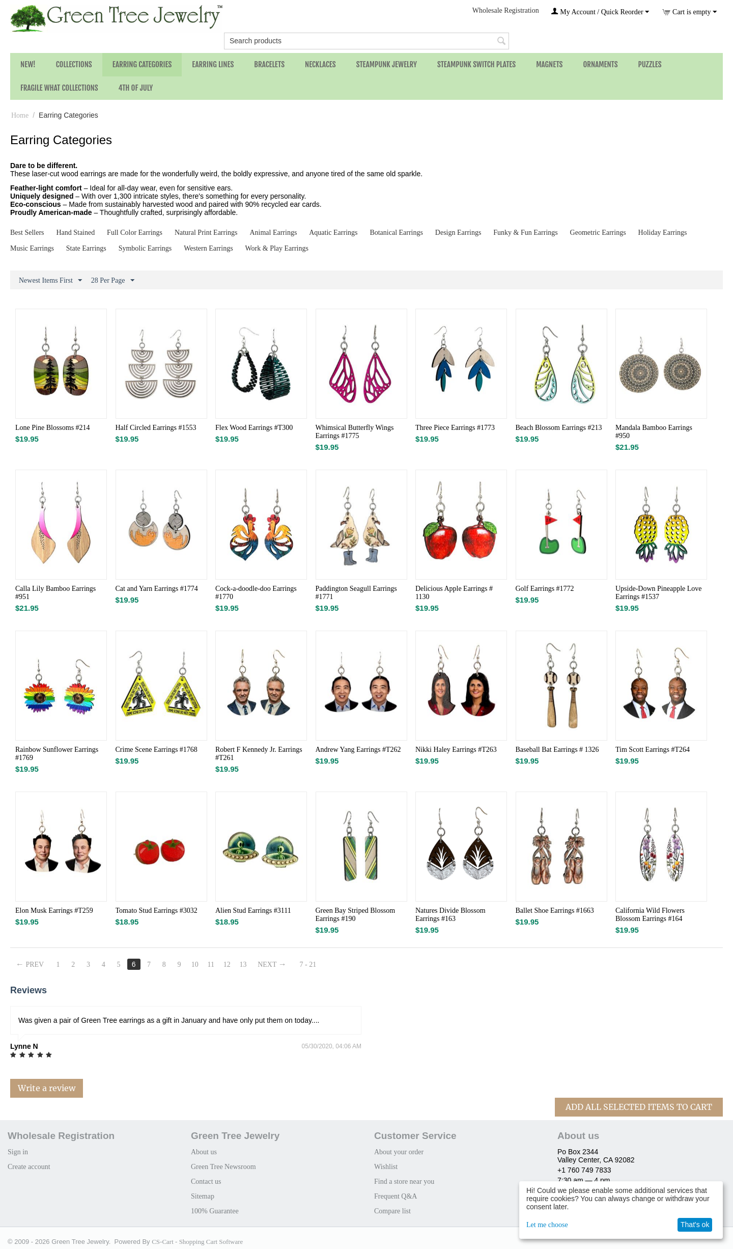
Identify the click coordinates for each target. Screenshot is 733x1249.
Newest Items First (50, 281)
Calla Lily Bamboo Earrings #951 (55, 593)
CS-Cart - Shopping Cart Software (197, 1241)
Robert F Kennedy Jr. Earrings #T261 (258, 754)
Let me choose (547, 1225)
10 (195, 964)
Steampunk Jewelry (386, 64)
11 (211, 964)
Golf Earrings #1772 (545, 588)
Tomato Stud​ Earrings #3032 (157, 910)
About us (204, 1152)
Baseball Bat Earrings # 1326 (557, 749)
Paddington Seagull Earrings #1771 (356, 593)
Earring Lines (213, 64)
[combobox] (366, 41)
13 (243, 964)
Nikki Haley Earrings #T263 (456, 749)
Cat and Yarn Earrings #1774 (157, 588)
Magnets (549, 64)
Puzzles (650, 64)
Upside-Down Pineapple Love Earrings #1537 (658, 593)
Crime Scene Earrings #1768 (157, 749)
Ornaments (600, 64)
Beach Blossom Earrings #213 (559, 427)
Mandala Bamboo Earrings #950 (653, 432)
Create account (29, 1167)
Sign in (18, 1152)
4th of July (136, 88)
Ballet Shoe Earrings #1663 (555, 910)
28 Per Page (112, 281)
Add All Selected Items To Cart (639, 1107)
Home (20, 115)
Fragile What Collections (59, 88)
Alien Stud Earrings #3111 (253, 910)
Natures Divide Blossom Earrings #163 (450, 914)
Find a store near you (404, 1181)
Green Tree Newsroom (223, 1167)
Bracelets (269, 64)
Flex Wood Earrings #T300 (254, 427)
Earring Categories (142, 64)
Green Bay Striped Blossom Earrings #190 (356, 914)
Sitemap (202, 1196)
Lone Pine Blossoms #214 (52, 427)
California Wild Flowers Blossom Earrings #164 (650, 914)
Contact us (206, 1181)
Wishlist (386, 1167)
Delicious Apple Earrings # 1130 (454, 593)
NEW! (28, 64)
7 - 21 (309, 964)
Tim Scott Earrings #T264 (652, 749)
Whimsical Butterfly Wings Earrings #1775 (355, 432)
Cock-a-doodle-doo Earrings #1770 (256, 593)
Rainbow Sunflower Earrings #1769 (56, 754)
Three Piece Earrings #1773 (455, 427)
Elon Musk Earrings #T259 (54, 910)
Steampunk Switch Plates (476, 64)
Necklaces (320, 64)
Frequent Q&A (395, 1196)
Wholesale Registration (505, 10)
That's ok (695, 1224)
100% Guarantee (215, 1211)
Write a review (46, 1088)
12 (227, 964)
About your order (399, 1152)
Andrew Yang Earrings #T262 (358, 749)
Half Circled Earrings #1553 (156, 427)
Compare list (392, 1211)
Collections (74, 64)
